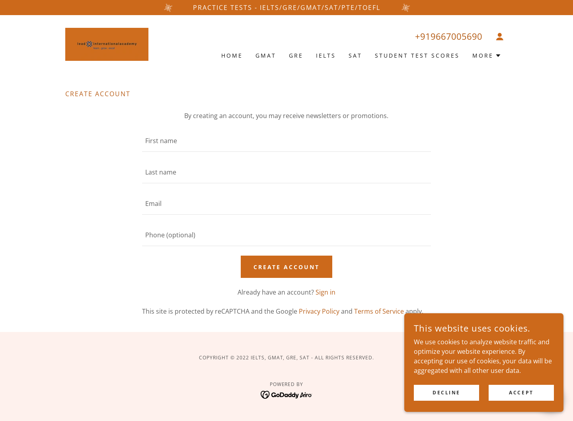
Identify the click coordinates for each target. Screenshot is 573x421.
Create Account (286, 267)
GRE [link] (296, 55)
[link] (106, 43)
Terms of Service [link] (379, 311)
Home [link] (232, 55)
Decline (446, 392)
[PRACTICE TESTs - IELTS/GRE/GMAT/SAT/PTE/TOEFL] (286, 8)
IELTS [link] (326, 55)
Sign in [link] (325, 292)
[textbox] (286, 141)
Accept (521, 392)
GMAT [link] (265, 55)
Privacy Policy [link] (319, 311)
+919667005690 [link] (448, 36)
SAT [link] (355, 55)
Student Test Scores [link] (417, 55)
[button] (500, 37)
